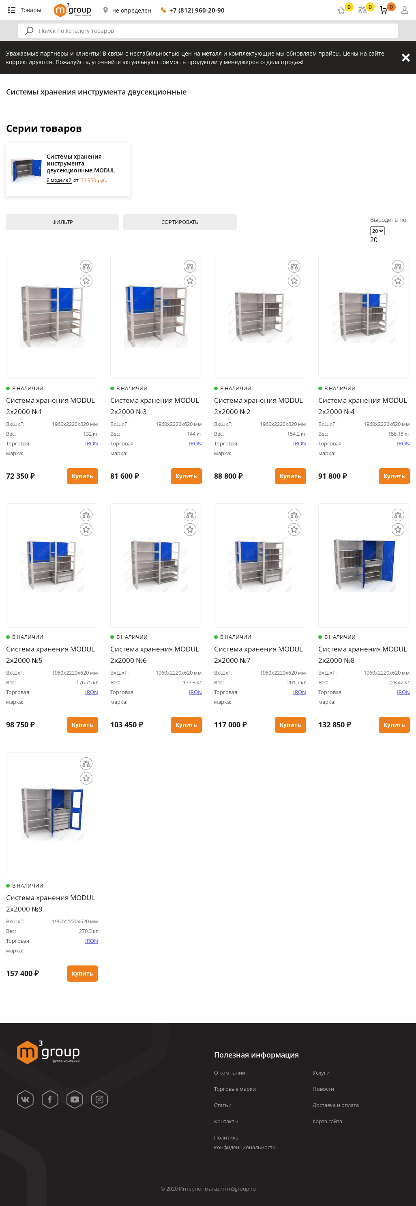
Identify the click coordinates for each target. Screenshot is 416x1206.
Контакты (226, 1121)
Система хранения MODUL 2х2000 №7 (258, 654)
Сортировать (179, 222)
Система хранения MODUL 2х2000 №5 (50, 654)
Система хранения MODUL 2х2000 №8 (362, 654)
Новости (323, 1088)
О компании (229, 1072)
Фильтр (62, 222)
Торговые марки (235, 1088)
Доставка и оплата (336, 1105)
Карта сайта (327, 1121)
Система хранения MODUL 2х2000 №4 (362, 406)
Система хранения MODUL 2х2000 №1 (50, 406)
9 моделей (59, 180)
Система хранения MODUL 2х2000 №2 (258, 406)
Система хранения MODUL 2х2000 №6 (154, 654)
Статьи (223, 1105)
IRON (91, 443)
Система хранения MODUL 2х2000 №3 (154, 406)
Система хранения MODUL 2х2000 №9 (50, 903)
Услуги (321, 1072)
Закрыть (406, 58)
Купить (82, 476)
